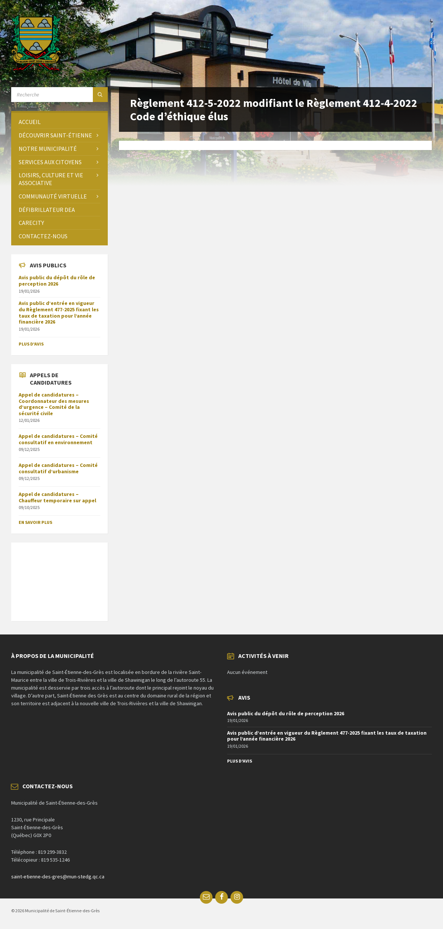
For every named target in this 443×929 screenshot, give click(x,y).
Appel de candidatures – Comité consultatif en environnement (58, 439)
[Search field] (59, 94)
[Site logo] (36, 69)
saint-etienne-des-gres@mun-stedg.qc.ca (57, 876)
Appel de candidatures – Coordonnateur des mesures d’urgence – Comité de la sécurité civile (54, 404)
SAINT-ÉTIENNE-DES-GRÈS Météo (59, 578)
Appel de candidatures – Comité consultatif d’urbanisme (58, 468)
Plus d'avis (31, 344)
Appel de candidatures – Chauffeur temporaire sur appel (57, 497)
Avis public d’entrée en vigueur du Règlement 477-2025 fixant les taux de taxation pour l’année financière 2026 (59, 312)
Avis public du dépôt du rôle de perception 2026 (57, 280)
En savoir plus (35, 522)
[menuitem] (59, 121)
